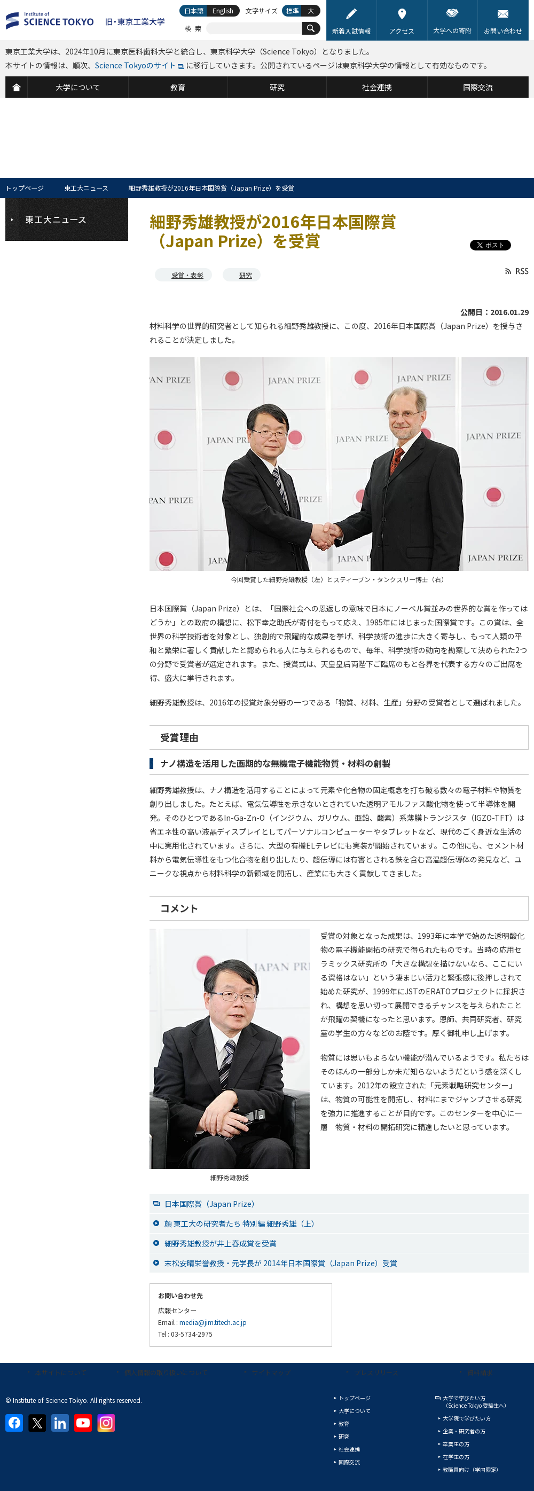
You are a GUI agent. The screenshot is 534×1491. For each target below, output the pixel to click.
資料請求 (480, 1372)
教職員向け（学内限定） (472, 1469)
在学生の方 (456, 1457)
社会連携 (349, 1449)
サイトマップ (271, 1372)
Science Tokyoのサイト (135, 65)
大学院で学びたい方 (467, 1418)
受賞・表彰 (187, 274)
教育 (344, 1423)
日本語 (193, 10)
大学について (355, 1411)
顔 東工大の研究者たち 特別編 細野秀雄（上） (241, 1223)
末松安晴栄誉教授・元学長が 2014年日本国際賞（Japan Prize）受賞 (280, 1263)
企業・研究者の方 (464, 1431)
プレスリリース (376, 1372)
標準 (292, 10)
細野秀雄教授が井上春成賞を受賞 (220, 1243)
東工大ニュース (86, 187)
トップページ (24, 187)
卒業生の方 (456, 1444)
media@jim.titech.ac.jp (213, 1322)
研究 (245, 274)
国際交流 (349, 1462)
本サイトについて (61, 1372)
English (223, 10)
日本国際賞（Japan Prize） (211, 1203)
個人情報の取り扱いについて (166, 1372)
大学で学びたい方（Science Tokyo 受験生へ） (476, 1401)
